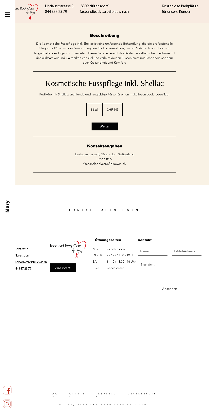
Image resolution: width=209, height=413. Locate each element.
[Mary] (7, 206)
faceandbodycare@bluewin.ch (27, 262)
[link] (105, 126)
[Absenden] (169, 289)
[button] (7, 14)
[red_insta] (7, 404)
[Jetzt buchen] (63, 267)
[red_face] (7, 390)
